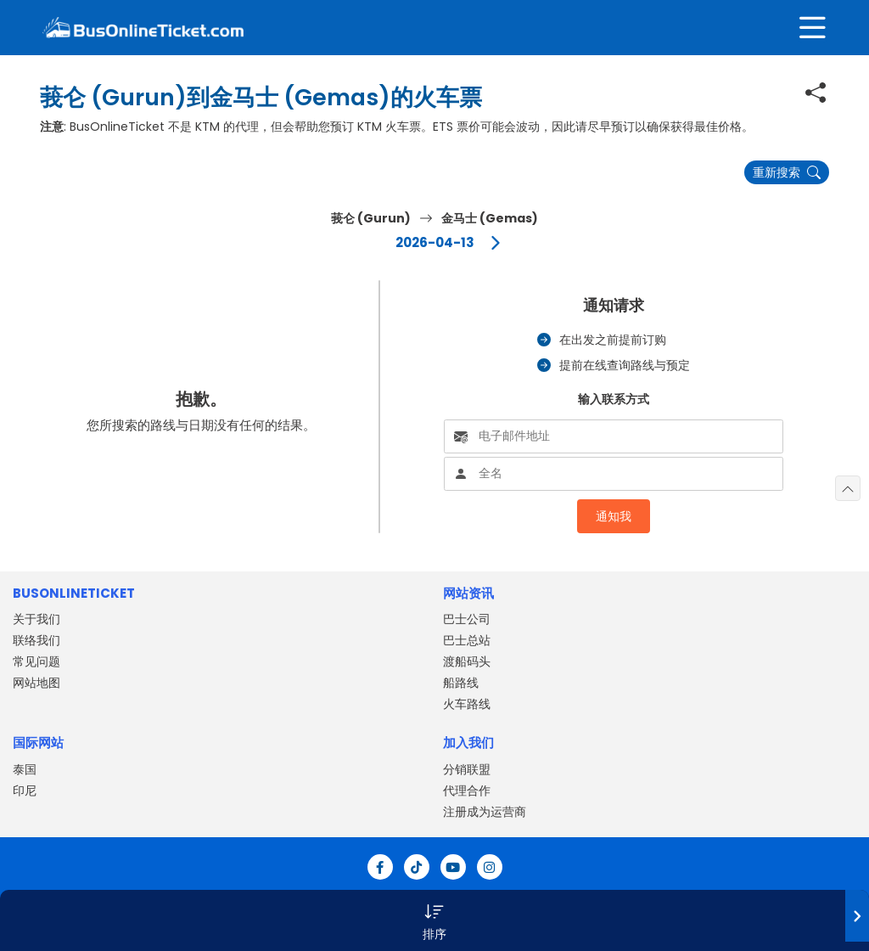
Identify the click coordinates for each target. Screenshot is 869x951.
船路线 (461, 682)
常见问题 (36, 661)
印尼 (24, 790)
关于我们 (36, 619)
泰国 (24, 769)
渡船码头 (467, 661)
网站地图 (36, 682)
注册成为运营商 (484, 811)
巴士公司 (467, 619)
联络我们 (36, 640)
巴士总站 (467, 640)
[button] (434, 920)
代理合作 (467, 790)
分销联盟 (467, 769)
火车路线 (467, 703)
